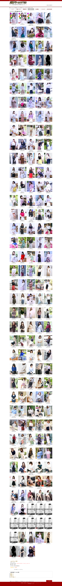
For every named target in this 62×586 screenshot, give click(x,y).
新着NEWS (25, 9)
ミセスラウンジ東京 (27, 7)
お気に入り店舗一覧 (49, 5)
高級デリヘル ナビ (11, 7)
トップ (12, 9)
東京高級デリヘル (16, 7)
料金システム (19, 9)
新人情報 (37, 9)
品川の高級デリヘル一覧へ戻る (18, 569)
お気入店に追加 (49, 9)
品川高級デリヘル (22, 7)
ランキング (43, 9)
